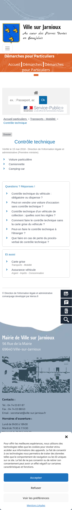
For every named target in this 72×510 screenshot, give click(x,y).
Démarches (32, 64)
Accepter (36, 477)
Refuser (36, 488)
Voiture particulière (20, 159)
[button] (66, 436)
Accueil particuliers (16, 118)
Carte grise (18, 261)
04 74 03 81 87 (16, 405)
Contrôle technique (15, 122)
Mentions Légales (36, 505)
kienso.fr (34, 296)
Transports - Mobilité (43, 118)
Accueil (14, 64)
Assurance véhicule (24, 269)
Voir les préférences (36, 498)
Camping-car (17, 168)
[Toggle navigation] (7, 48)
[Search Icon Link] (66, 320)
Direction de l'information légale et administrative (28, 293)
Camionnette (17, 164)
